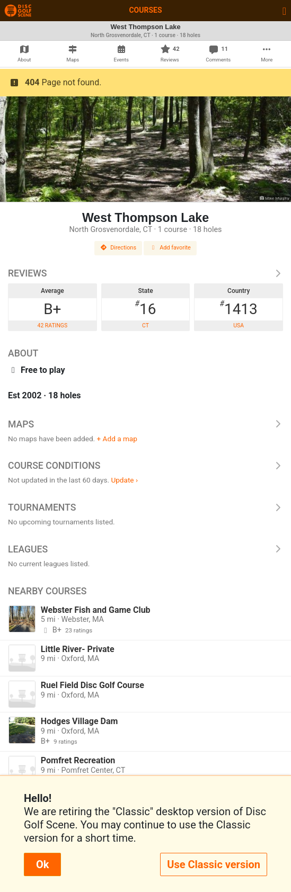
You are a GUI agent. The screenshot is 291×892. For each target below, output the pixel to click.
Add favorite (170, 247)
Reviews (145, 273)
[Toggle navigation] (284, 10)
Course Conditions (145, 465)
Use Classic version (213, 864)
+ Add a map (117, 438)
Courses (145, 10)
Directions (118, 247)
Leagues (145, 549)
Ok (42, 864)
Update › (124, 480)
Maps (145, 424)
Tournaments (145, 507)
